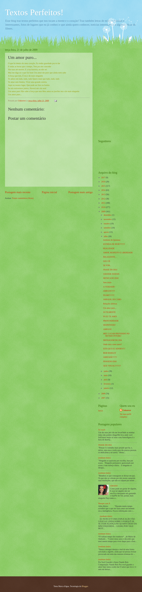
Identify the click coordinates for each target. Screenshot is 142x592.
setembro (107, 228)
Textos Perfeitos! (34, 12)
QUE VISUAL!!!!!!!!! (112, 366)
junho (106, 371)
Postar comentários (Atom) (22, 198)
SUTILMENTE (109, 312)
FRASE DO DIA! (110, 270)
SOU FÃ (106, 261)
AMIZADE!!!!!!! (110, 357)
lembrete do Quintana (111, 240)
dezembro (108, 215)
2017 (103, 177)
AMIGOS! (107, 329)
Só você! (101, 430)
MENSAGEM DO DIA (112, 340)
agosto (106, 232)
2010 (103, 207)
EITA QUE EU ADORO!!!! (114, 349)
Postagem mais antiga (80, 192)
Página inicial (49, 192)
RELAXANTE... (109, 257)
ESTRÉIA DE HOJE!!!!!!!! (114, 244)
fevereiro (107, 384)
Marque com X (104, 503)
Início (100, 411)
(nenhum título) (104, 458)
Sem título (107, 282)
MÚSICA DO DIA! (111, 278)
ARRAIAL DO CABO (112, 299)
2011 (103, 203)
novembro (108, 219)
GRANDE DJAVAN (111, 274)
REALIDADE (108, 248)
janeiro (107, 388)
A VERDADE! (109, 287)
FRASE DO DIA (105, 445)
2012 (103, 199)
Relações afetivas (110, 304)
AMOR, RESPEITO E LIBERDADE (118, 253)
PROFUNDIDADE (110, 321)
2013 (103, 194)
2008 (103, 394)
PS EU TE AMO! (110, 316)
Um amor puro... (109, 308)
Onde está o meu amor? (112, 344)
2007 (103, 398)
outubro (107, 224)
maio (106, 375)
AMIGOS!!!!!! (109, 291)
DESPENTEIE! (109, 325)
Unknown (127, 410)
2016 (103, 182)
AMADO (114, 486)
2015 (103, 186)
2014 (103, 190)
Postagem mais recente (17, 192)
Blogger (85, 586)
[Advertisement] (109, 91)
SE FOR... (107, 265)
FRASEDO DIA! (110, 361)
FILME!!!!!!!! (108, 295)
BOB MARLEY (109, 353)
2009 (103, 211)
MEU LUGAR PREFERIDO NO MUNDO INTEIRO (116, 335)
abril (106, 380)
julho (106, 236)
